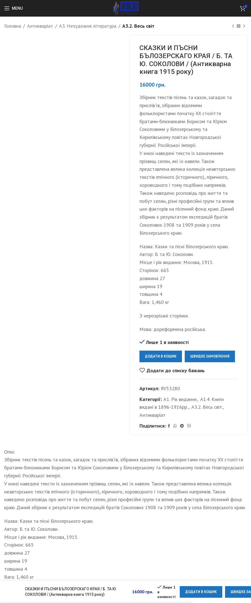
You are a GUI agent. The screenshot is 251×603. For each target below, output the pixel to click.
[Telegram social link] (182, 426)
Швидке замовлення (209, 356)
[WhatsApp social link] (175, 426)
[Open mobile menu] (13, 8)
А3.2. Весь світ (138, 26)
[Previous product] (233, 26)
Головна (12, 26)
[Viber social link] (189, 426)
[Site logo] (125, 8)
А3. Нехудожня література (87, 26)
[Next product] (244, 26)
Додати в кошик (160, 356)
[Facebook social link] (169, 426)
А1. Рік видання (180, 399)
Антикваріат (40, 26)
